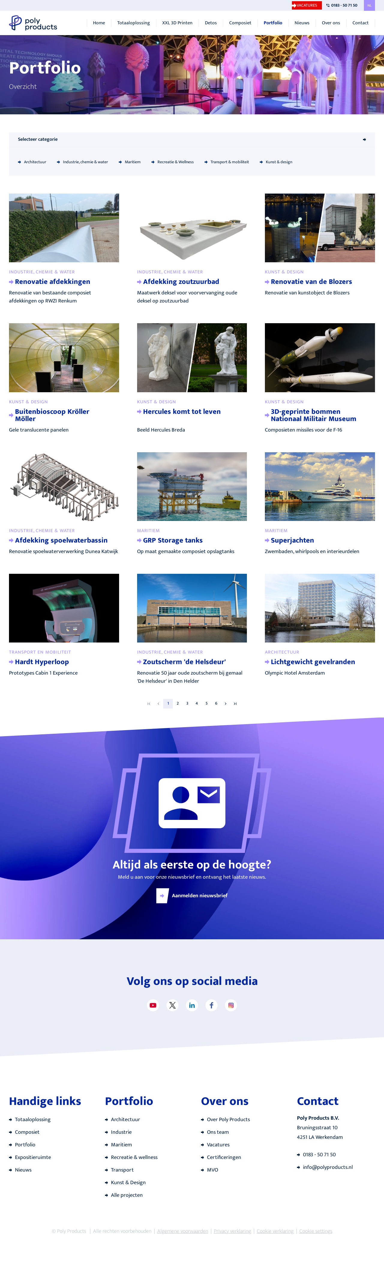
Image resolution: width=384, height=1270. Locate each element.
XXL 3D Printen (177, 23)
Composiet (240, 23)
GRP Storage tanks (173, 540)
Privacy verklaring (232, 1231)
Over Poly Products (228, 1119)
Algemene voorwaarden (182, 1231)
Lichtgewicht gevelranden (313, 662)
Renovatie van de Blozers (311, 282)
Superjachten (292, 540)
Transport (122, 1170)
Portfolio (273, 23)
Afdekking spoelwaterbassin (61, 540)
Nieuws (302, 23)
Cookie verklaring (275, 1231)
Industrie (121, 1132)
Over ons (331, 23)
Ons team (218, 1132)
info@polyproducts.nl (328, 1167)
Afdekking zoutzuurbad (181, 282)
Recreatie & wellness (134, 1157)
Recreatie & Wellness (176, 161)
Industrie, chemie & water (85, 161)
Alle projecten (127, 1195)
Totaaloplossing (133, 23)
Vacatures (307, 5)
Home (99, 23)
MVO (212, 1170)
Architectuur (35, 161)
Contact (360, 23)
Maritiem (133, 161)
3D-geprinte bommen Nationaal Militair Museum (313, 415)
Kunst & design (279, 161)
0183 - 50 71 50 (344, 5)
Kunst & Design (128, 1182)
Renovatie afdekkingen (52, 282)
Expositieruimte (33, 1157)
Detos (211, 23)
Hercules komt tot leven (182, 412)
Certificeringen (224, 1157)
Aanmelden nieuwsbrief (200, 895)
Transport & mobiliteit (230, 161)
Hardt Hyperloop (42, 662)
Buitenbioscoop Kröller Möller (52, 415)
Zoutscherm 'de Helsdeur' (184, 662)
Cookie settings (315, 1231)
